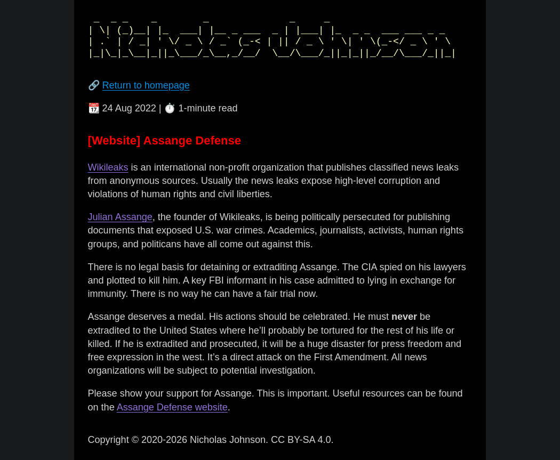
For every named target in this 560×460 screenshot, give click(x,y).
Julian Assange (120, 217)
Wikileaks (108, 167)
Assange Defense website (172, 407)
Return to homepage (146, 85)
